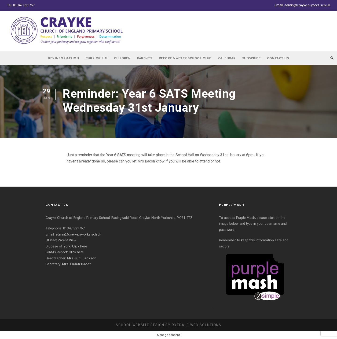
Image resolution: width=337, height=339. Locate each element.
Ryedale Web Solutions (196, 325)
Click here (79, 246)
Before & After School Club (185, 58)
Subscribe (251, 58)
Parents (144, 58)
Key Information (63, 58)
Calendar (227, 58)
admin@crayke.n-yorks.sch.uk (307, 5)
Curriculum (96, 58)
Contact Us (278, 58)
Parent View (67, 240)
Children (122, 58)
